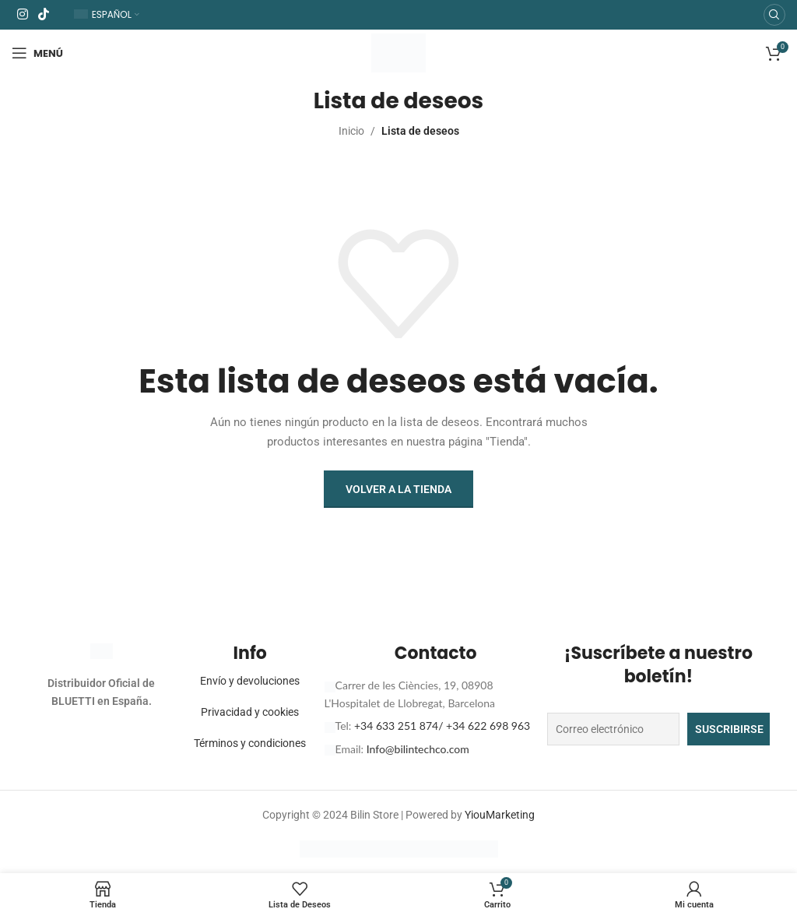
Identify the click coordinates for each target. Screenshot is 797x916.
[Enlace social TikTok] (43, 14)
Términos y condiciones (250, 743)
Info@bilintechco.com (418, 749)
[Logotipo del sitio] (398, 52)
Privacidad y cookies (250, 712)
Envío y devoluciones (250, 681)
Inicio (351, 131)
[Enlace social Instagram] (22, 14)
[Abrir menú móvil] (37, 53)
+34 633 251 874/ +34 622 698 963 (442, 725)
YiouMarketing (500, 815)
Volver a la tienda (398, 489)
